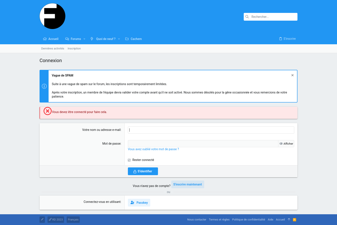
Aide (270, 219)
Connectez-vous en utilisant (102, 202)
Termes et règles (219, 219)
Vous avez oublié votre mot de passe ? (153, 149)
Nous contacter (196, 219)
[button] (84, 39)
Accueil (280, 219)
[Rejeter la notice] (292, 75)
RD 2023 (56, 219)
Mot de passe (111, 143)
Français (73, 219)
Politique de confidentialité (248, 219)
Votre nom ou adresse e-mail (101, 130)
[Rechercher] (270, 17)
